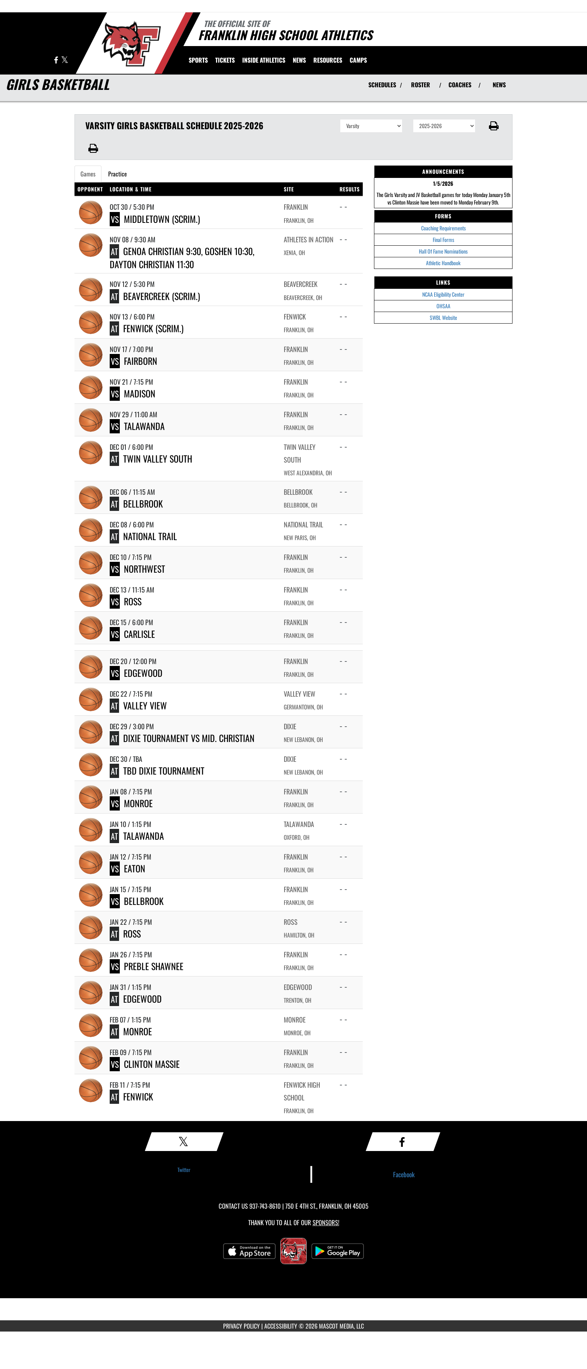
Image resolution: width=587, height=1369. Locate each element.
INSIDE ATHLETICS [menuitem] (263, 59)
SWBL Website (443, 317)
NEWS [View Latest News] (499, 84)
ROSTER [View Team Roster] (420, 84)
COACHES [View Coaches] (459, 84)
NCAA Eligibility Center (443, 294)
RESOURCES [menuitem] (327, 59)
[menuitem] (225, 60)
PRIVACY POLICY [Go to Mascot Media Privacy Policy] (241, 1325)
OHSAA (443, 306)
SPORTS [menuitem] (198, 59)
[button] (494, 126)
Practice (117, 173)
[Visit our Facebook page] (56, 60)
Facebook (404, 1174)
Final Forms (443, 239)
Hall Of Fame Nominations (443, 251)
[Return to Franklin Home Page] (130, 42)
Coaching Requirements (443, 228)
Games (87, 173)
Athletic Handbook (443, 263)
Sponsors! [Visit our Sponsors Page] (326, 1222)
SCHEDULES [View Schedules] (382, 84)
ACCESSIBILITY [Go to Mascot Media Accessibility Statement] (280, 1325)
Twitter (184, 1169)
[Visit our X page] (64, 60)
